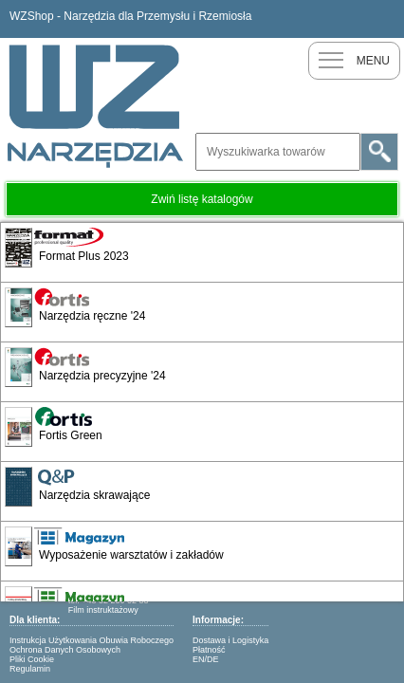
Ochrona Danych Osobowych (64, 650)
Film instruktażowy (103, 610)
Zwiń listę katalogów (201, 199)
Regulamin (29, 669)
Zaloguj (385, 19)
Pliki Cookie (31, 659)
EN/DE (206, 659)
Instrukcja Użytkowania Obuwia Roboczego (91, 640)
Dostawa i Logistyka (230, 640)
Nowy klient (347, 19)
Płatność (209, 650)
